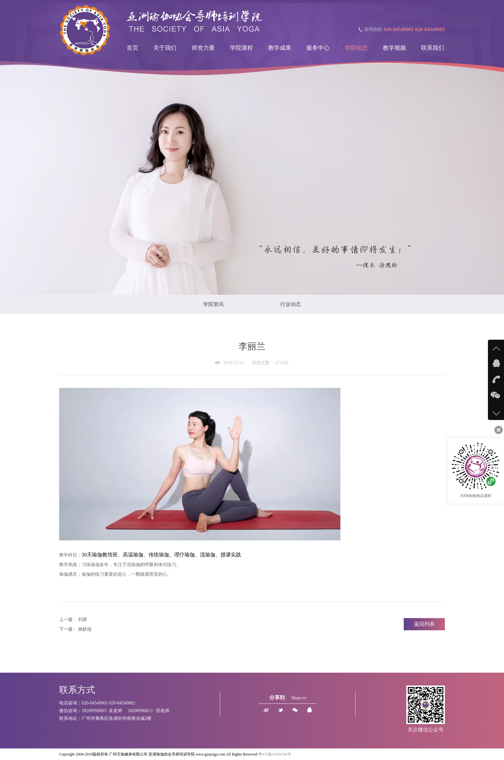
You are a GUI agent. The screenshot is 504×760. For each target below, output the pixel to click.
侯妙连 (85, 629)
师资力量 (203, 48)
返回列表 (424, 624)
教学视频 (394, 48)
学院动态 (356, 48)
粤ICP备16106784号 (274, 754)
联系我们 (432, 48)
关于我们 (164, 48)
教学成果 (279, 48)
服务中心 (317, 48)
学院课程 (241, 48)
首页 (132, 48)
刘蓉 (82, 619)
